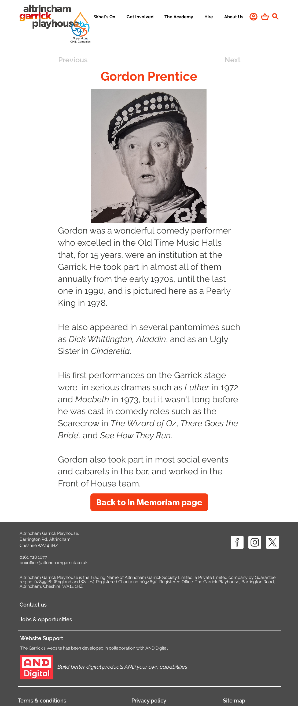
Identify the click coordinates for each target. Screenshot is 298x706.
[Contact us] (62, 604)
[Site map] (251, 700)
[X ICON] (272, 542)
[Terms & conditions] (70, 700)
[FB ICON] (237, 542)
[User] (253, 16)
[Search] (275, 16)
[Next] (227, 60)
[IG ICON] (254, 542)
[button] (140, 17)
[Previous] (76, 60)
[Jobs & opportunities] (78, 619)
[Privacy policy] (172, 700)
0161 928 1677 (33, 557)
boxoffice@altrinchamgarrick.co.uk (53, 562)
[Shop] (265, 16)
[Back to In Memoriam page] (149, 502)
